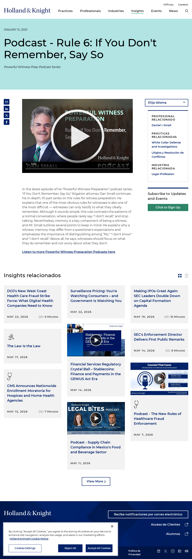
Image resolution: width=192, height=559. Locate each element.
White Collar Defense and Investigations (166, 144)
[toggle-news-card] (180, 275)
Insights (137, 11)
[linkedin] (158, 551)
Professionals (90, 11)
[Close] (112, 526)
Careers (183, 4)
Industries (116, 11)
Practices (65, 11)
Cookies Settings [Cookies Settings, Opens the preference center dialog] (25, 548)
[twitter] (165, 551)
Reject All (70, 548)
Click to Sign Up (168, 207)
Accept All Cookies (99, 548)
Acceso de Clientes (165, 524)
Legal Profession (163, 174)
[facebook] (179, 551)
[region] (60, 539)
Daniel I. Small (161, 125)
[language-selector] (166, 102)
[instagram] (172, 551)
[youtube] (186, 551)
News (173, 11)
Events (156, 11)
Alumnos (173, 534)
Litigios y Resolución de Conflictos (168, 154)
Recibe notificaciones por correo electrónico (148, 514)
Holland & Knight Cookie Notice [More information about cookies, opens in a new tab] (29, 538)
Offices (168, 4)
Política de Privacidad (134, 552)
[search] (186, 11)
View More (95, 481)
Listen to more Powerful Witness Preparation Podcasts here (68, 252)
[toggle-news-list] (186, 275)
